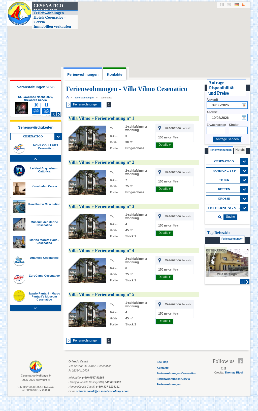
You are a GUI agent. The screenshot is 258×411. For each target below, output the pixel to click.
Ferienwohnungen (84, 97)
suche (230, 216)
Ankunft (212, 99)
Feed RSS (241, 367)
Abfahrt (212, 112)
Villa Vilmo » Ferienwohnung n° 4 (101, 250)
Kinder (234, 125)
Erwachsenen (216, 125)
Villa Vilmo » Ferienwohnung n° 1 (101, 118)
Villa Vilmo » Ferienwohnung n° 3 (101, 206)
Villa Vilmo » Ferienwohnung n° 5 (101, 294)
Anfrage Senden (227, 139)
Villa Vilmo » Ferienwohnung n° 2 (101, 162)
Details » (164, 144)
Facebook (241, 361)
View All (58, 136)
